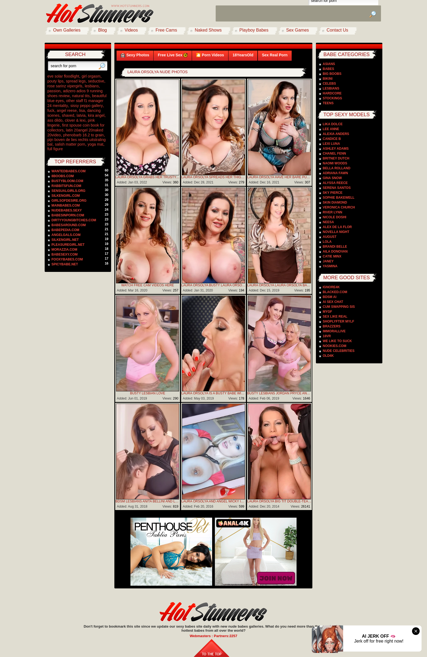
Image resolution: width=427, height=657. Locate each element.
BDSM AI (329, 297)
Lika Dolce (333, 124)
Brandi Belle (335, 246)
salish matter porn (70, 144)
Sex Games (297, 30)
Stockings (332, 98)
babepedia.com (65, 230)
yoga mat (95, 144)
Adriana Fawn (335, 173)
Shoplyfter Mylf (338, 321)
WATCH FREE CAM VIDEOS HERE (147, 285)
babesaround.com (68, 225)
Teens (328, 103)
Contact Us (337, 30)
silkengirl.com (65, 196)
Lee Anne (331, 129)
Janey (328, 261)
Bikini (328, 79)
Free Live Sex (172, 55)
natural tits (81, 96)
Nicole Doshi (334, 217)
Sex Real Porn (275, 55)
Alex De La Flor (337, 227)
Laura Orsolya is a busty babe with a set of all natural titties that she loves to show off (213, 393)
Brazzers (331, 326)
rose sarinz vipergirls (64, 86)
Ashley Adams (336, 149)
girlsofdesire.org (69, 200)
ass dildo (54, 120)
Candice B (332, 139)
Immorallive (334, 331)
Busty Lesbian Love (147, 393)
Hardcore (332, 93)
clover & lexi (75, 120)
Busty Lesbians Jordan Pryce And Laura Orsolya (279, 393)
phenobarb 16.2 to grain (83, 135)
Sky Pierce (332, 193)
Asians (329, 64)
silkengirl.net (65, 240)
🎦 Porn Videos (210, 55)
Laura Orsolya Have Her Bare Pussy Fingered (279, 177)
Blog (102, 30)
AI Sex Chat (333, 302)
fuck (50, 110)
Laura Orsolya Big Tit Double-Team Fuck (279, 501)
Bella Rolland (336, 168)
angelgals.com (66, 235)
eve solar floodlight (63, 76)
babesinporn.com (67, 215)
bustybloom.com (67, 181)
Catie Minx (332, 256)
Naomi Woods (335, 163)
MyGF (327, 312)
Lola (327, 242)
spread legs (76, 81)
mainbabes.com (65, 205)
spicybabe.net (64, 264)
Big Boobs (332, 74)
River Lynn (332, 212)
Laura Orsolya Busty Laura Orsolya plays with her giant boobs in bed (213, 285)
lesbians (92, 86)
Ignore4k (331, 287)
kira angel (96, 115)
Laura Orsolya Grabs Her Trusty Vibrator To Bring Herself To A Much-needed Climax (147, 177)
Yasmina (330, 266)
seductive (96, 81)
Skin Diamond (335, 202)
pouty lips (55, 81)
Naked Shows (208, 30)
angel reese (67, 110)
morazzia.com (64, 249)
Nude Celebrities (339, 351)
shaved (68, 115)
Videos (131, 30)
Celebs (329, 83)
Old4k (328, 356)
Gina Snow (332, 178)
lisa (82, 110)
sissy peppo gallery (86, 105)
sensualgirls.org (68, 191)
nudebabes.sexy (66, 210)
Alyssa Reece (335, 183)
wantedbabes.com (68, 171)
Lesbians (331, 88)
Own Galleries (66, 30)
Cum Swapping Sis (339, 307)
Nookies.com (334, 346)
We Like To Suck (337, 341)
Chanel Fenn (334, 153)
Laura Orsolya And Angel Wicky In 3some (213, 501)
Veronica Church (339, 207)
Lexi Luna (331, 144)
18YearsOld (243, 55)
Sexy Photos (135, 55)
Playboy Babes (254, 30)
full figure (55, 149)
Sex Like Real (335, 316)
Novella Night (336, 232)
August (330, 237)
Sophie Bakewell (339, 197)
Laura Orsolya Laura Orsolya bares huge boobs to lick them (279, 285)
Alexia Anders (336, 134)
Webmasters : (202, 636)
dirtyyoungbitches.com (73, 220)
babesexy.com (64, 254)
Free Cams (166, 30)
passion (53, 91)
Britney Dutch (336, 158)
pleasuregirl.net (67, 245)
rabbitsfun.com (66, 186)
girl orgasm (91, 76)
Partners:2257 (225, 636)
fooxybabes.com (67, 259)
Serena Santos (337, 188)
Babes (328, 69)
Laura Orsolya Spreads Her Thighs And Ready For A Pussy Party (213, 177)
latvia (81, 115)
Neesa (328, 222)
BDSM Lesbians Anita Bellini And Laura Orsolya (147, 501)
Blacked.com (335, 292)
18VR (327, 336)
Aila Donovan (335, 251)
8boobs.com (62, 176)
